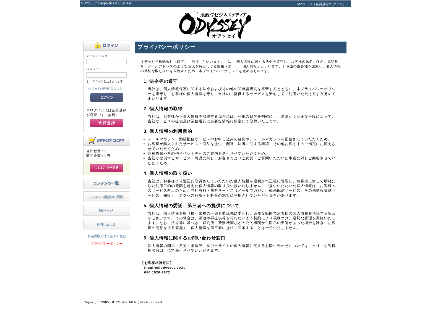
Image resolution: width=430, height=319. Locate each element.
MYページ (106, 210)
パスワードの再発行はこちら (104, 88)
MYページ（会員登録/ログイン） (321, 4)
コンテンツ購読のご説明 (105, 197)
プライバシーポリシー (106, 243)
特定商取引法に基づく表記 (107, 236)
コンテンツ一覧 (106, 183)
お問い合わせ (106, 224)
